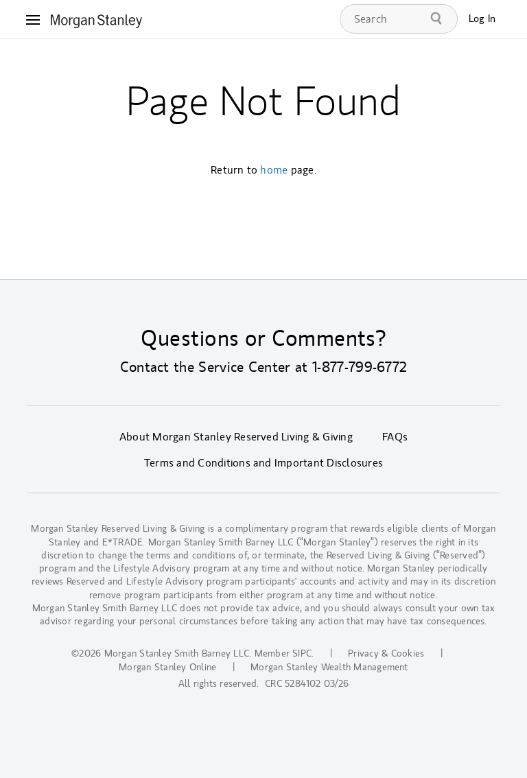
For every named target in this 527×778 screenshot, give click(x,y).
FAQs (395, 437)
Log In (482, 19)
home (274, 170)
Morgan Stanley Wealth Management (329, 667)
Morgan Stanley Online (167, 667)
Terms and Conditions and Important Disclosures (263, 463)
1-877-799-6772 (359, 367)
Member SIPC (283, 653)
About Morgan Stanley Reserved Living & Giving (236, 437)
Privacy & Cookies (386, 653)
